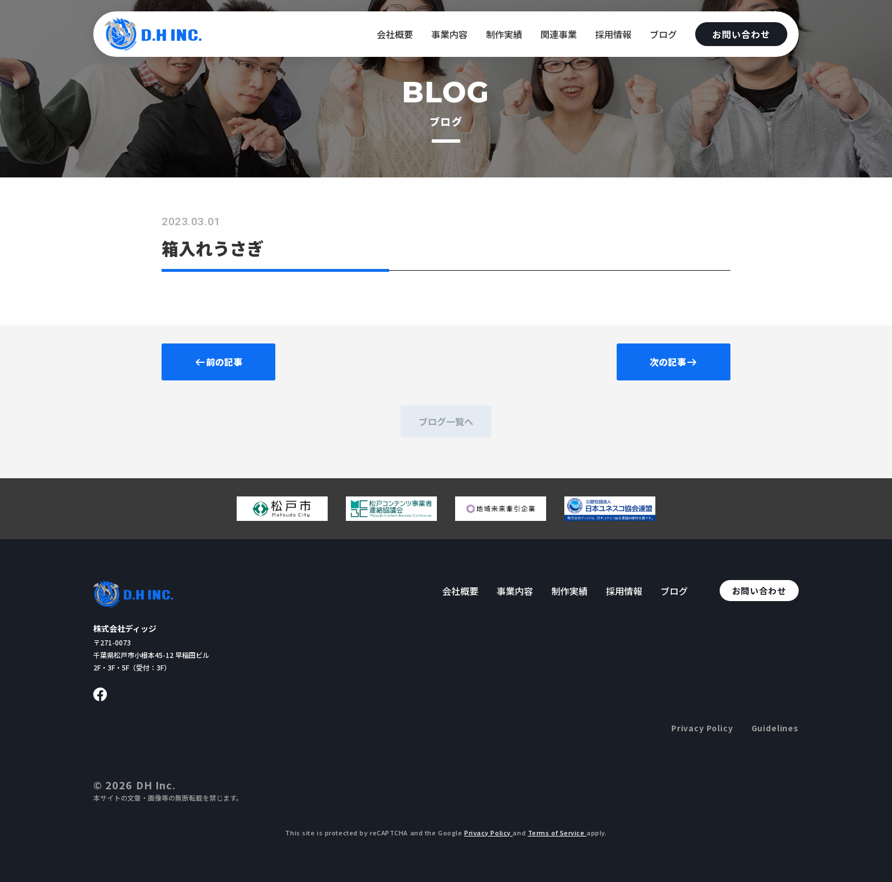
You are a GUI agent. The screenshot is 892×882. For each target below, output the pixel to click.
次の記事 (673, 361)
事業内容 (449, 34)
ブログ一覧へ (446, 421)
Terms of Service (557, 832)
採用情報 (613, 34)
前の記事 (218, 361)
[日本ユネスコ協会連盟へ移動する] (609, 516)
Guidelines (775, 728)
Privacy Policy (702, 728)
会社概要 (395, 34)
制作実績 (504, 34)
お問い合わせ (741, 34)
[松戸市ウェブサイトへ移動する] (282, 516)
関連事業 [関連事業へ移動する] (558, 34)
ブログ (663, 34)
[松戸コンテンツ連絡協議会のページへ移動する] (391, 516)
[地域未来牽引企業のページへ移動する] (500, 516)
